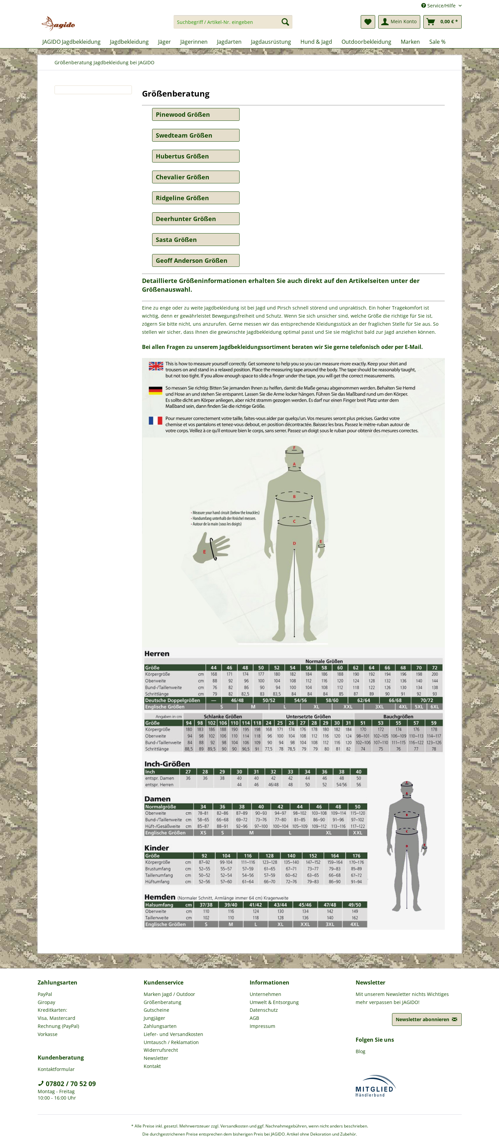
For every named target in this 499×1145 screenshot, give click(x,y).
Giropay (46, 1002)
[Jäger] (164, 41)
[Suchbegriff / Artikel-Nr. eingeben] (233, 22)
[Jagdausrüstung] (271, 41)
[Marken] (410, 41)
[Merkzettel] (368, 22)
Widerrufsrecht (161, 1050)
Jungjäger (154, 1018)
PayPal (45, 994)
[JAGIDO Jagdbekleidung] (71, 41)
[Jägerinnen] (194, 41)
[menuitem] (233, 25)
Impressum (262, 1026)
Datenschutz (264, 1010)
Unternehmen (265, 994)
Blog (360, 1051)
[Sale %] (437, 41)
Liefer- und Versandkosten (173, 1034)
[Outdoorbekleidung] (366, 41)
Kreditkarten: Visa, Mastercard (56, 1014)
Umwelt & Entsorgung (274, 1002)
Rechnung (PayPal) (58, 1026)
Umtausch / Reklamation (171, 1042)
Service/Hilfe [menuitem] (439, 5)
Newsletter (156, 1058)
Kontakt (152, 1066)
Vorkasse (48, 1034)
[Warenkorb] (442, 22)
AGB (254, 1018)
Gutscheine (156, 1010)
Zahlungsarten (160, 1026)
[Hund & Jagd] (316, 41)
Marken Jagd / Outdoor (169, 994)
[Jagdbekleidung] (129, 41)
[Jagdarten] (229, 41)
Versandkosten (234, 1126)
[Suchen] (285, 22)
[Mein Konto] (399, 22)
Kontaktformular (56, 1069)
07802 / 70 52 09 (67, 1083)
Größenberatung (162, 1002)
